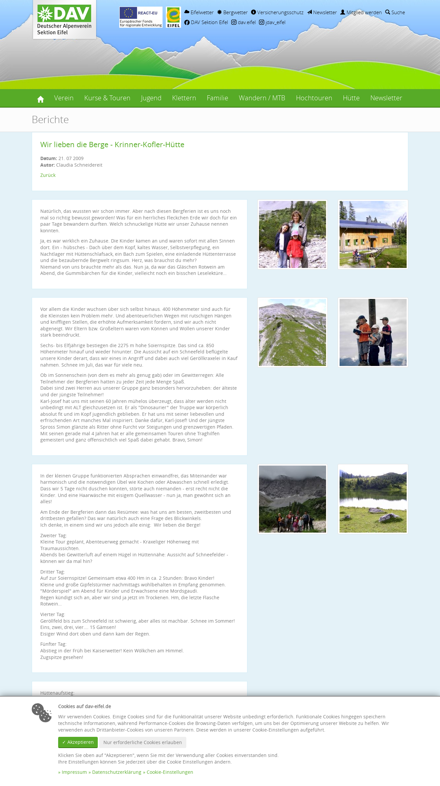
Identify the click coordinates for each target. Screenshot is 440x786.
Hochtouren (314, 97)
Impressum (74, 772)
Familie (217, 97)
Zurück (47, 175)
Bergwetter (232, 12)
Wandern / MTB (262, 97)
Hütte (351, 97)
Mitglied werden (361, 12)
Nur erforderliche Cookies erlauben (142, 742)
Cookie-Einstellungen (170, 772)
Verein (64, 97)
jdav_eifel (272, 22)
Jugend (151, 97)
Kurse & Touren (107, 97)
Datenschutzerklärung (116, 772)
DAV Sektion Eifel (206, 22)
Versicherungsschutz (277, 12)
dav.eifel (243, 22)
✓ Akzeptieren (78, 742)
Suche (395, 12)
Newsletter (322, 12)
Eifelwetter (199, 12)
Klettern (184, 97)
